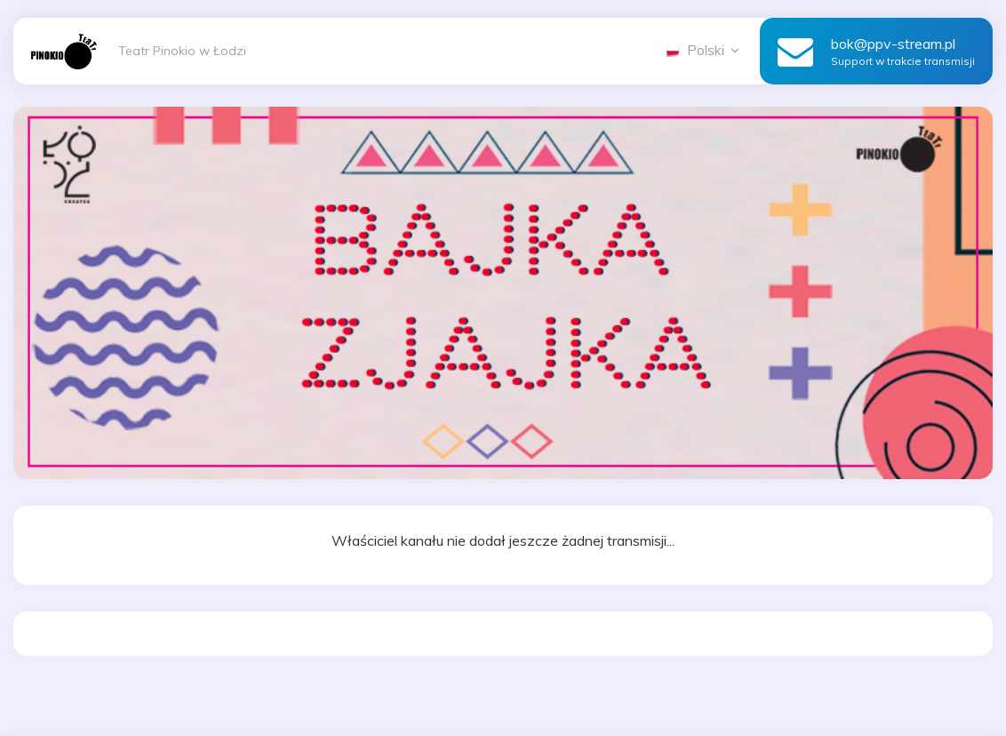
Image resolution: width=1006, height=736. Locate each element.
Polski (704, 50)
